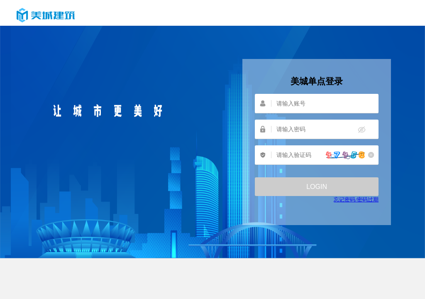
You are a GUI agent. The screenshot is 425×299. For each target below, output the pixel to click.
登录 (317, 186)
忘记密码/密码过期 (356, 199)
